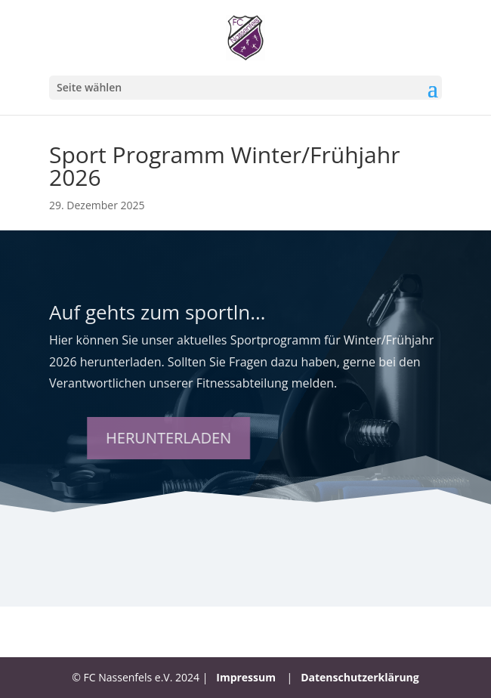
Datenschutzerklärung (360, 677)
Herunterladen (204, 438)
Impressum (246, 677)
